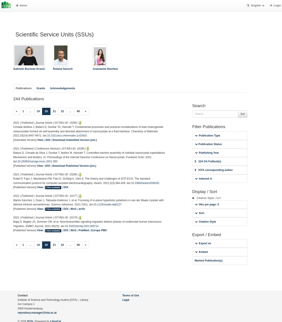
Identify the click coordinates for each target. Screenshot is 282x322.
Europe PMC (99, 230)
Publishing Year (207, 152)
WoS (73, 208)
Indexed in (203, 178)
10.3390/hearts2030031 (145, 183)
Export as (203, 243)
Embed (201, 252)
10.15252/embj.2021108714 (81, 226)
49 (78, 111)
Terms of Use (130, 295)
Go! (243, 114)
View (40, 140)
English (256, 5)
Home (21, 5)
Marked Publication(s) (209, 260)
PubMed (84, 230)
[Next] (85, 111)
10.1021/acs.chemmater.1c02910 (67, 135)
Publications (24, 88)
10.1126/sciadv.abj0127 (107, 204)
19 (38, 111)
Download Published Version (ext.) (74, 165)
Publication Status (208, 144)
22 (62, 111)
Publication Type (207, 135)
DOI (48, 140)
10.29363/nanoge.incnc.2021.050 (38, 161)
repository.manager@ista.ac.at (37, 312)
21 (54, 111)
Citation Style (205, 221)
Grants (40, 88)
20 (47, 111)
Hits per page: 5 (207, 204)
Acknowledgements (62, 88)
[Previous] (16, 111)
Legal (125, 299)
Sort (199, 213)
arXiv (82, 208)
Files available (53, 187)
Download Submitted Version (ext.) (74, 140)
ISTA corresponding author (214, 170)
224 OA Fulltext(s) (208, 161)
